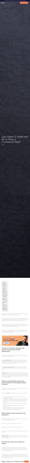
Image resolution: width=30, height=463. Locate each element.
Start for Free (24, 2)
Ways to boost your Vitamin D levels (4, 302)
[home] (10, 2)
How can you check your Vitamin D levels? (4, 299)
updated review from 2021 (7, 360)
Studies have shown (5, 435)
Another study (4, 372)
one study (7, 393)
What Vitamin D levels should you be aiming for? (4, 295)
